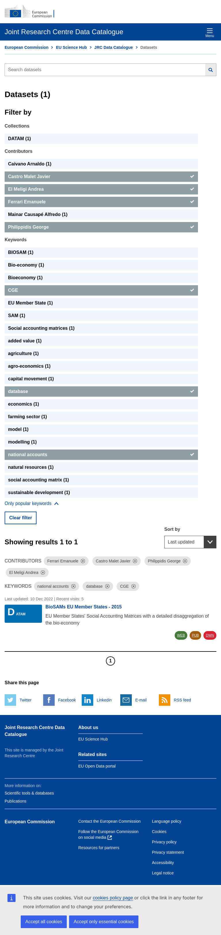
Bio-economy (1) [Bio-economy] (26, 265)
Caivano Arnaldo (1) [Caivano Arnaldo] (30, 163)
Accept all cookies (43, 921)
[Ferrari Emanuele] (101, 202)
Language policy (166, 821)
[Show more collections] (32, 503)
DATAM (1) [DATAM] (19, 138)
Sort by (172, 529)
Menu (209, 33)
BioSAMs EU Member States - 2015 (83, 606)
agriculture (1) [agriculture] (23, 353)
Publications (15, 801)
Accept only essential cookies (104, 921)
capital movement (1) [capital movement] (31, 378)
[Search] (210, 69)
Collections (17, 126)
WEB (181, 635)
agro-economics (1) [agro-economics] (29, 366)
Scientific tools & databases (29, 793)
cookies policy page (113, 897)
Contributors (19, 151)
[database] (101, 391)
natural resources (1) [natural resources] (31, 467)
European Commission (26, 47)
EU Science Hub (71, 47)
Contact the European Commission (109, 821)
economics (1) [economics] (23, 404)
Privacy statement (168, 852)
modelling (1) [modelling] (22, 441)
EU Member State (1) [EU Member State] (30, 302)
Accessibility (163, 862)
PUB (195, 635)
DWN (210, 635)
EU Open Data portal (97, 766)
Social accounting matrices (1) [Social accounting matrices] (41, 328)
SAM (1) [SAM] (16, 315)
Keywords (15, 239)
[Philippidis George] (101, 227)
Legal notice (163, 873)
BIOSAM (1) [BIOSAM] (20, 252)
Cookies (159, 831)
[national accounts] (101, 455)
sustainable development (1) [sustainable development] (39, 492)
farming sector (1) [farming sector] (27, 416)
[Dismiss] (83, 561)
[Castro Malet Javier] (101, 176)
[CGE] (101, 290)
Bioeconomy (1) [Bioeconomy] (25, 277)
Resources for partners (98, 847)
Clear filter (20, 517)
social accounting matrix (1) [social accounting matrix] (38, 479)
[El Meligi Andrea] (101, 189)
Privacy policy (164, 842)
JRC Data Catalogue (113, 47)
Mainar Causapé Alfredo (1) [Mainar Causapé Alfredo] (38, 214)
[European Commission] (32, 11)
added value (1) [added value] (24, 340)
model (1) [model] (18, 429)
